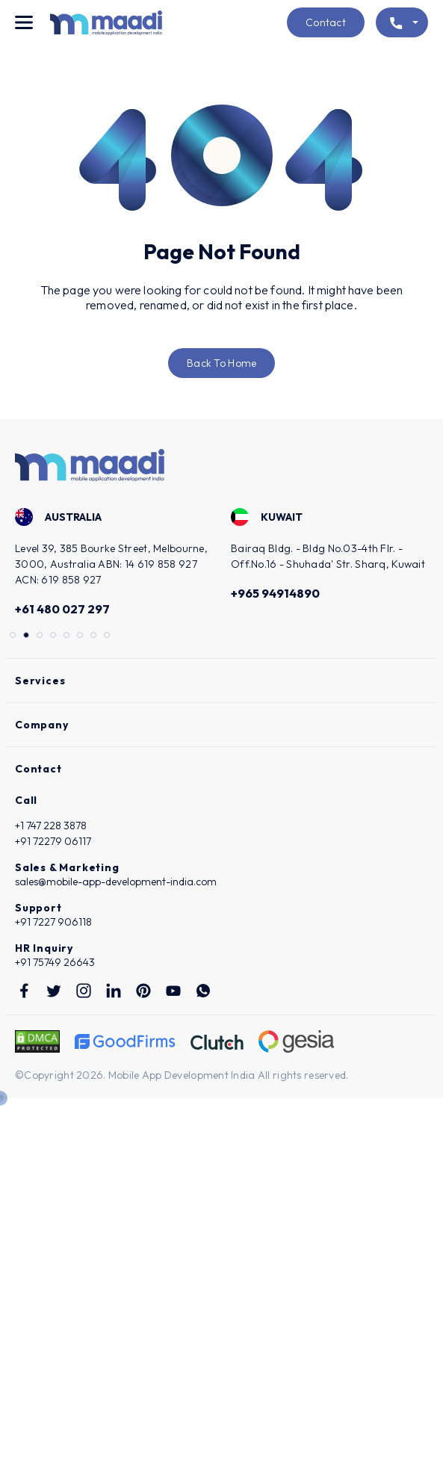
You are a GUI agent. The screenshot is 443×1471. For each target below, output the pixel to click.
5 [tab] (68, 636)
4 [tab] (54, 636)
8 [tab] (108, 636)
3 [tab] (41, 636)
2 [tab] (27, 636)
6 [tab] (81, 636)
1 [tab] (14, 636)
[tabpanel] (114, 564)
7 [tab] (95, 636)
